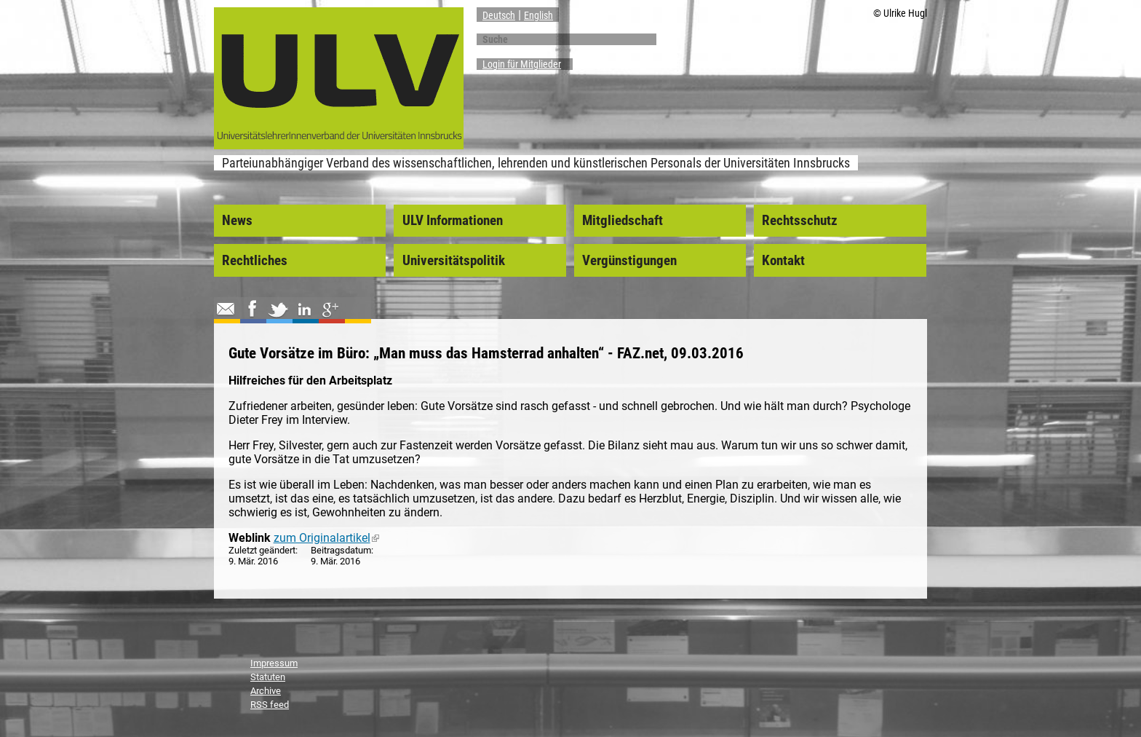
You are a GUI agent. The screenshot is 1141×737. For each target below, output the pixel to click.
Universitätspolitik (453, 261)
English (538, 15)
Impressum (274, 663)
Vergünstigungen (629, 261)
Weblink (249, 538)
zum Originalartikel (326, 538)
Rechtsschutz (800, 221)
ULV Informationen (452, 221)
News (237, 221)
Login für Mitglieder (521, 64)
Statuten (267, 676)
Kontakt (783, 261)
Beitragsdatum (341, 550)
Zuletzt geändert (261, 550)
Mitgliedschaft (622, 221)
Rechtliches (254, 261)
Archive (265, 690)
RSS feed (269, 704)
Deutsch (498, 15)
